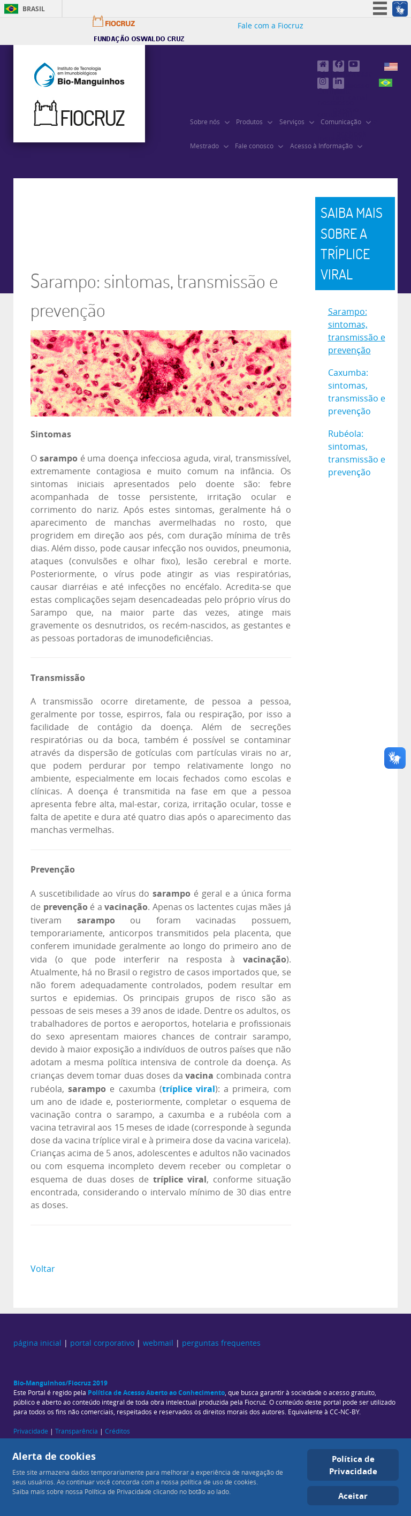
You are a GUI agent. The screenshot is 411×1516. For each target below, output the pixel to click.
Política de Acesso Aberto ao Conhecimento (156, 1392)
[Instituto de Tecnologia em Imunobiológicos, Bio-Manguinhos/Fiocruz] (79, 93)
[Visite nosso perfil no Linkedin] (338, 83)
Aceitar (353, 1495)
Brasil (33, 8)
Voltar (43, 1269)
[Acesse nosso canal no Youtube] (354, 66)
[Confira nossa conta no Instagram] (323, 83)
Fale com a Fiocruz (270, 26)
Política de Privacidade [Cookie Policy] (353, 1464)
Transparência (76, 1431)
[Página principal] (323, 66)
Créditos (117, 1431)
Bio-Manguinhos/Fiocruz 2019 (60, 1383)
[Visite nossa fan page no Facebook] (338, 66)
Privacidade (30, 1431)
